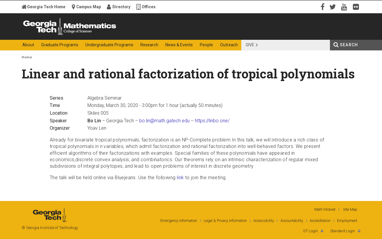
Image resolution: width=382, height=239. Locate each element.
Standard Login (342, 231)
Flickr (357, 6)
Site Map (350, 209)
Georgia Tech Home (46, 6)
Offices (149, 6)
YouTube (345, 6)
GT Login (310, 231)
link (180, 177)
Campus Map (88, 6)
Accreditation (320, 220)
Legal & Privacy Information (225, 220)
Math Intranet (325, 209)
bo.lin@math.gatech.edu (164, 120)
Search (349, 44)
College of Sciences (126, 34)
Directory (121, 6)
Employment (347, 220)
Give (250, 44)
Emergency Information (178, 220)
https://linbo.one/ (212, 120)
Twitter (333, 6)
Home (27, 57)
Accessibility (263, 220)
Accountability (291, 220)
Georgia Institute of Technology (45, 34)
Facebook (322, 6)
